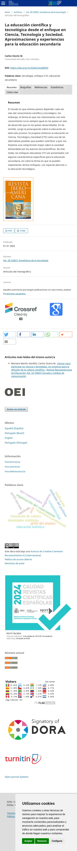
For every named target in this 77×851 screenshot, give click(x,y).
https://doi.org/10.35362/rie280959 (29, 67)
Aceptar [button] (28, 841)
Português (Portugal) (16, 442)
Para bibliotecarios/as (15, 471)
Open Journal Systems (16, 776)
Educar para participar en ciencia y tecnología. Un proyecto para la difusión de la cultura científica (40, 366)
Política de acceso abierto (18, 559)
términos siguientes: (16, 293)
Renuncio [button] (42, 841)
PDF (10, 230)
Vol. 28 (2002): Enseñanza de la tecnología (46, 12)
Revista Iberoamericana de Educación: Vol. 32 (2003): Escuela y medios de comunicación (41, 373)
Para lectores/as (12, 461)
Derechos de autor (15, 563)
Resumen (12, 87)
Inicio (7, 12)
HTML (22, 230)
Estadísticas (57, 87)
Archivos (18, 12)
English (9, 437)
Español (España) (14, 428)
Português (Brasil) (14, 433)
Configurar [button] (57, 841)
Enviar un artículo (16, 409)
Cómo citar (12, 92)
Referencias (41, 87)
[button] (9, 334)
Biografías (25, 87)
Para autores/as (12, 466)
